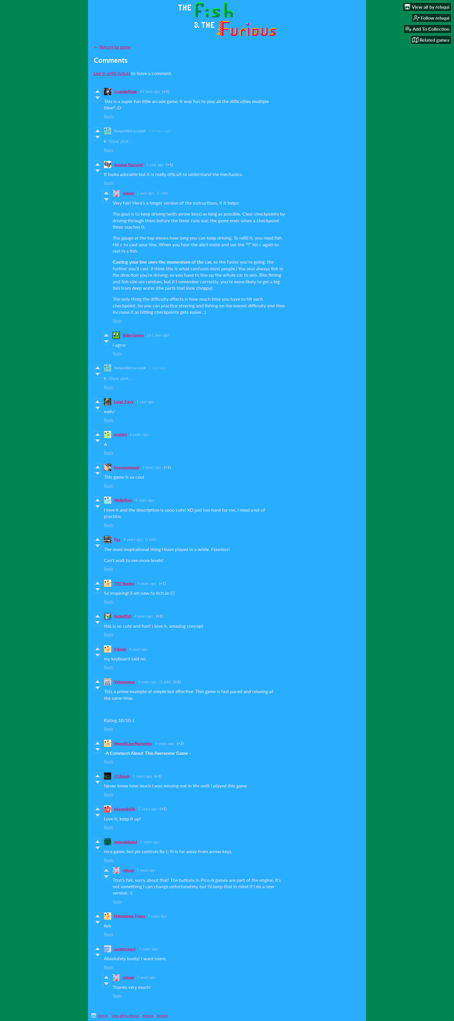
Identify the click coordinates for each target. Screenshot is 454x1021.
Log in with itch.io (112, 73)
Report (148, 1015)
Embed (162, 1015)
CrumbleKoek (125, 91)
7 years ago (148, 949)
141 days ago (158, 335)
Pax (117, 539)
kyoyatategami (126, 467)
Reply (108, 116)
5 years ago (142, 776)
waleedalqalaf (125, 842)
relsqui (128, 193)
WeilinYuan (123, 500)
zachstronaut (125, 949)
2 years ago (139, 434)
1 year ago (154, 164)
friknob (120, 649)
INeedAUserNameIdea (133, 743)
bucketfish (122, 616)
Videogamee (124, 682)
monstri (120, 434)
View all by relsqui (125, 1015)
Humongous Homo (129, 916)
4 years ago (144, 500)
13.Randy (122, 776)
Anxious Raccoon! (128, 164)
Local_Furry (123, 401)
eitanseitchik (124, 809)
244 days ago (160, 130)
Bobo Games (133, 335)
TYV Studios (124, 583)
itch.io (103, 1015)
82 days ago (150, 91)
